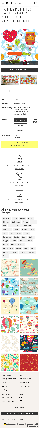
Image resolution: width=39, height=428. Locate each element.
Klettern (6, 222)
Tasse (26, 233)
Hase (17, 226)
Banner (29, 241)
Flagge (5, 241)
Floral (5, 256)
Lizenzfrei (17, 135)
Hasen (5, 244)
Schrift (16, 237)
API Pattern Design (25, 379)
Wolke (19, 233)
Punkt (14, 241)
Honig (16, 229)
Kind (10, 226)
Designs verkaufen (7, 397)
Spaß (5, 233)
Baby (33, 248)
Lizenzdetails (6, 136)
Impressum (21, 424)
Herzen (5, 252)
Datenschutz (30, 424)
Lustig (30, 218)
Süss (24, 237)
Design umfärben (19, 70)
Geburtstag (7, 229)
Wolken (14, 252)
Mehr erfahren (19, 169)
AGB (36, 424)
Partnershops (6, 382)
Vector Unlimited (20, 120)
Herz (32, 229)
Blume (21, 241)
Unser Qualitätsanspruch (9, 379)
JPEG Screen (20, 130)
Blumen (31, 252)
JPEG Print (20, 125)
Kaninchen (7, 237)
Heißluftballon (8, 248)
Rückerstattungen (33, 426)
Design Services (24, 382)
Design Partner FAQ (8, 401)
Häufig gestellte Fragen (9, 390)
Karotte (24, 229)
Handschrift (27, 226)
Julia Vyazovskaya (20, 103)
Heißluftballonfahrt (17, 244)
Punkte (22, 252)
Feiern (18, 248)
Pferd (15, 218)
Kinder (22, 218)
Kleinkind (6, 218)
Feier (26, 248)
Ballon (31, 237)
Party (33, 222)
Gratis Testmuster (25, 386)
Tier (11, 233)
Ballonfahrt (16, 222)
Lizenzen (4, 386)
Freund (25, 222)
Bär (4, 226)
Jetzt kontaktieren (19, 413)
